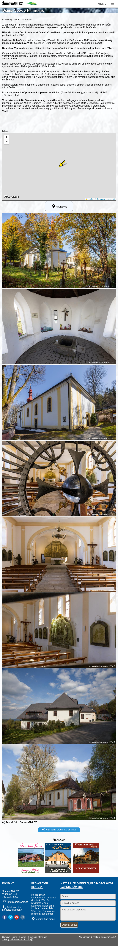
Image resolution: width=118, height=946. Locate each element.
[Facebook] (4, 917)
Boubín (22, 937)
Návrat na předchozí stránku (61, 829)
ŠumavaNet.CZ (108, 937)
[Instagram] (22, 917)
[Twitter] (10, 917)
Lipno (14, 937)
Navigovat (59, 206)
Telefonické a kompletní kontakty (12, 908)
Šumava (6, 937)
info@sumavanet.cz (17, 902)
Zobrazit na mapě (45, 919)
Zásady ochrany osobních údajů (17, 939)
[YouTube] (16, 917)
